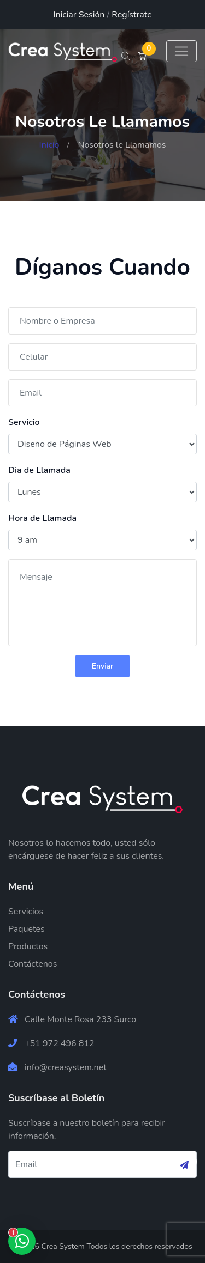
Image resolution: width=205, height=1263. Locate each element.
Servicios (25, 912)
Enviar (103, 666)
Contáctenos (32, 964)
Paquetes (26, 929)
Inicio (49, 145)
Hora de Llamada (42, 518)
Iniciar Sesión (78, 15)
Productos (28, 946)
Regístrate (132, 15)
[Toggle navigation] (181, 51)
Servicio (24, 422)
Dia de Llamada (39, 470)
